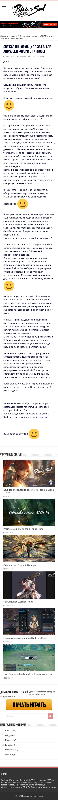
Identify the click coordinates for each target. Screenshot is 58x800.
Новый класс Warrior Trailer (18, 601)
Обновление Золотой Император (21, 565)
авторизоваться (7, 696)
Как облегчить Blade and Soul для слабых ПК (27, 674)
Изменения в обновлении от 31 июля (23, 529)
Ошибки (9, 754)
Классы (8, 745)
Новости (13, 36)
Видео (8, 730)
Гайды (8, 735)
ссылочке (42, 417)
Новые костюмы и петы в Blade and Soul (25, 638)
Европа (8, 740)
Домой (3, 36)
